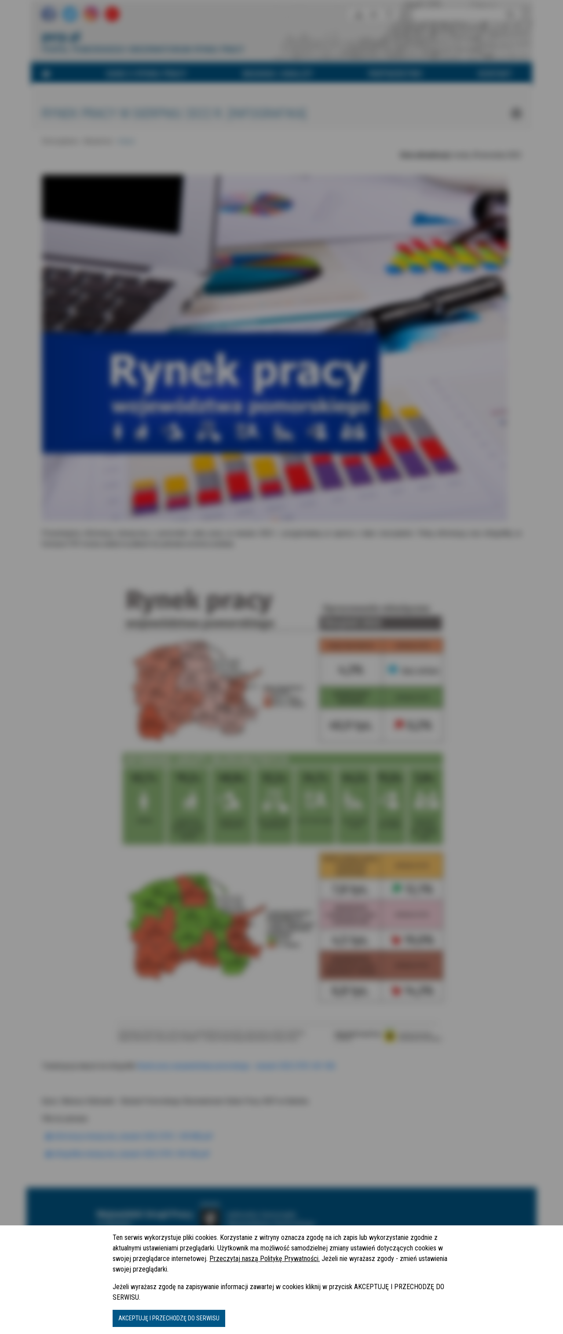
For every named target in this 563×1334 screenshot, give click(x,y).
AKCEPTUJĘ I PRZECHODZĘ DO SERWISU (168, 1318)
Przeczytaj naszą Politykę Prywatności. (264, 1258)
